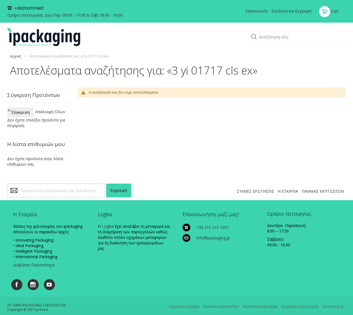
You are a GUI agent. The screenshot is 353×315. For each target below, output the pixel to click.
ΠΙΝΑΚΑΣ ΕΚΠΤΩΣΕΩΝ (323, 186)
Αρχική (15, 56)
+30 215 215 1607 (212, 222)
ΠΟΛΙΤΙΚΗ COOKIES (184, 302)
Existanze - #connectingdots (327, 312)
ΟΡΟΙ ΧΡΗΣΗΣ (333, 302)
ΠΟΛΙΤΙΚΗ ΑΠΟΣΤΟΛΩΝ (300, 302)
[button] (254, 36)
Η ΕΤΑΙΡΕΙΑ (288, 186)
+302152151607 (29, 8)
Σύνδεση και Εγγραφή (291, 11)
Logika (108, 221)
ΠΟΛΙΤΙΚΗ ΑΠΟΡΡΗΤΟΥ (221, 302)
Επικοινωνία (256, 11)
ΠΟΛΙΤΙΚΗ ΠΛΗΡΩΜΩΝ (260, 302)
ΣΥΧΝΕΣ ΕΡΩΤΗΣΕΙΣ (255, 186)
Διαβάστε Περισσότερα (34, 260)
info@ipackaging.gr (213, 232)
